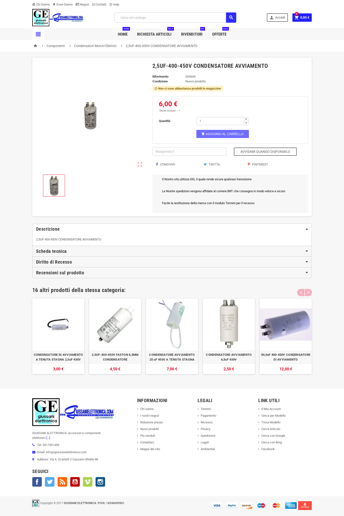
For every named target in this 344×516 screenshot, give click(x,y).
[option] (58, 336)
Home (124, 32)
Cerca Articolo (270, 429)
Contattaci (147, 442)
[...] (48, 438)
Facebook (37, 482)
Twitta (212, 164)
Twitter (49, 482)
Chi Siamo (41, 4)
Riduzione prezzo (151, 422)
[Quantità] (220, 121)
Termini (206, 409)
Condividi (165, 164)
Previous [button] (300, 290)
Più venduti (147, 435)
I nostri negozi (149, 415)
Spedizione (208, 435)
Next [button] (308, 290)
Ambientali (208, 449)
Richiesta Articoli (155, 32)
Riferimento (160, 76)
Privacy (205, 429)
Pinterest (258, 164)
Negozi (82, 4)
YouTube (75, 482)
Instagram (100, 482)
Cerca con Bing (271, 442)
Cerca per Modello (273, 415)
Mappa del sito (150, 449)
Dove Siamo (63, 4)
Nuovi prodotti (149, 429)
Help (114, 4)
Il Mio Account (271, 409)
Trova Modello (270, 422)
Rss (62, 482)
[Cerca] (175, 17)
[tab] (172, 229)
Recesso (207, 422)
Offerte (220, 32)
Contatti (99, 4)
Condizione (160, 81)
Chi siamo (147, 409)
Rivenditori (193, 32)
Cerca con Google (273, 435)
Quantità (164, 121)
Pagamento (208, 415)
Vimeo (87, 482)
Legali (205, 442)
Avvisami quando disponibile (265, 152)
